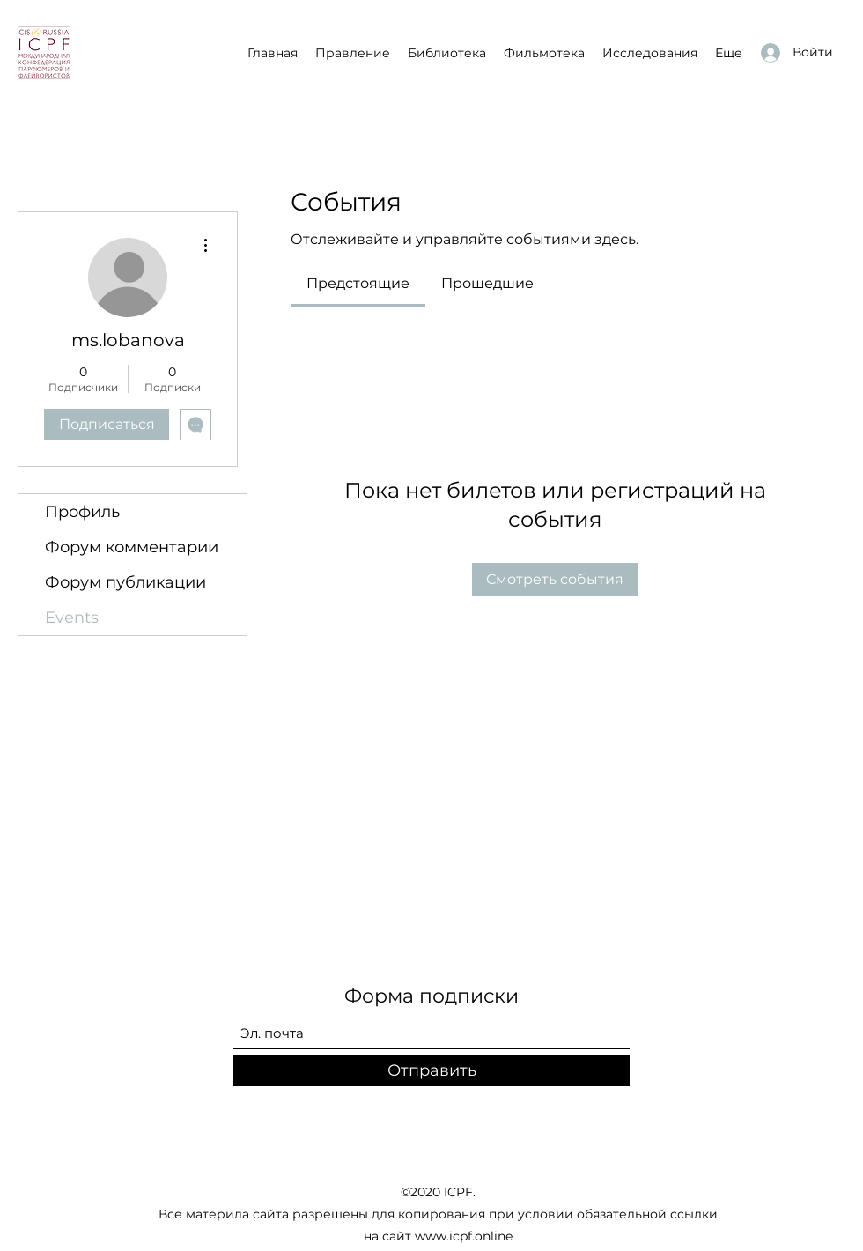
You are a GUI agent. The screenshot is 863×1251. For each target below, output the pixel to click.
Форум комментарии (131, 547)
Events (72, 617)
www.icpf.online (464, 1236)
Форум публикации (125, 582)
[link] (357, 283)
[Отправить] (431, 1070)
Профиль (82, 512)
